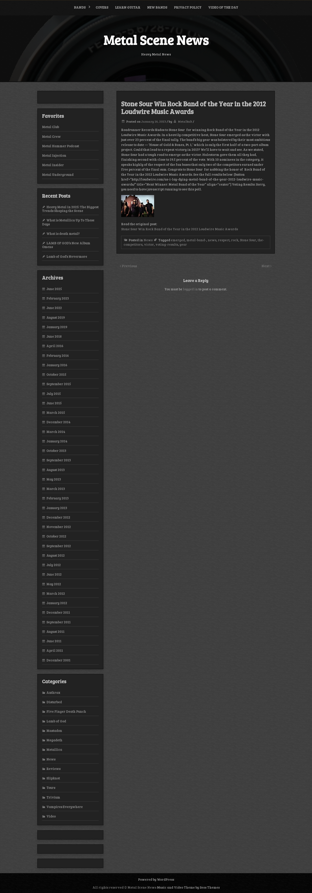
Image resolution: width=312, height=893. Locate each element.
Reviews (53, 768)
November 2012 (58, 527)
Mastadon (54, 730)
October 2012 (56, 536)
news (212, 240)
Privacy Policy (187, 7)
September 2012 (58, 546)
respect (224, 240)
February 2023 (57, 298)
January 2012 (56, 603)
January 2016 (56, 365)
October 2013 (56, 450)
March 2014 (55, 431)
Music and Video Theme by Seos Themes (188, 887)
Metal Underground (57, 174)
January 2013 (56, 508)
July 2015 (53, 393)
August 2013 (55, 470)
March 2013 (55, 488)
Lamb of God (56, 721)
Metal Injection (54, 155)
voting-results (166, 244)
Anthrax (53, 692)
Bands (80, 7)
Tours (50, 787)
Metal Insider (53, 165)
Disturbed (54, 702)
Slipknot (53, 778)
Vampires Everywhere (64, 807)
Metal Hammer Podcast (60, 146)
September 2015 (58, 384)
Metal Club (50, 127)
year (183, 244)
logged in (190, 289)
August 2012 (55, 555)
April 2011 (54, 650)
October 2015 (56, 374)
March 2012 (55, 593)
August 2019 (55, 317)
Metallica (54, 749)
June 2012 (54, 574)
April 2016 (54, 346)
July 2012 (53, 565)
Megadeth (54, 740)
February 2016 (57, 355)
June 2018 (54, 336)
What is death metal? (63, 233)
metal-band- (196, 240)
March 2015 (55, 412)
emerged (178, 240)
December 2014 (58, 422)
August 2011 (55, 631)
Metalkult (185, 121)
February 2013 (57, 498)
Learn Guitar (127, 7)
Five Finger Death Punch (66, 711)
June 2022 (54, 308)
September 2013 (58, 460)
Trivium (53, 797)
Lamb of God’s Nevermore (66, 256)
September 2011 (58, 622)
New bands (157, 7)
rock (234, 240)
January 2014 (56, 441)
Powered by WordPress (156, 879)
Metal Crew (51, 136)
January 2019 (56, 327)
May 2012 (53, 584)
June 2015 (54, 403)
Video (51, 816)
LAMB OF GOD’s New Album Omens (66, 245)
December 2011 (58, 612)
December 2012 (58, 517)
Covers (102, 7)
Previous (129, 265)
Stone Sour (248, 240)
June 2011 (53, 641)
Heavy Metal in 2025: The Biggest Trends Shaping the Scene (70, 209)
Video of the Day (223, 7)
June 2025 (54, 289)
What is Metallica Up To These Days (68, 222)
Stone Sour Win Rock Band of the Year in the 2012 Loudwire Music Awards (179, 229)
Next (265, 265)
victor (149, 244)
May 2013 (53, 479)
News (148, 240)
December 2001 (58, 660)
